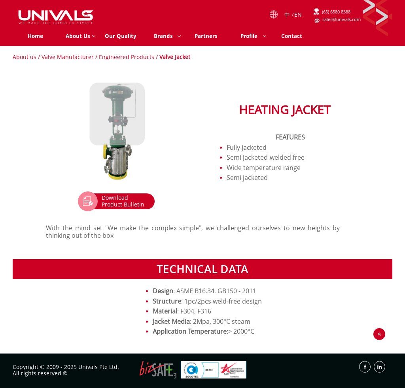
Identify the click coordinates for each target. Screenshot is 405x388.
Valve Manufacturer (68, 57)
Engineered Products (126, 57)
